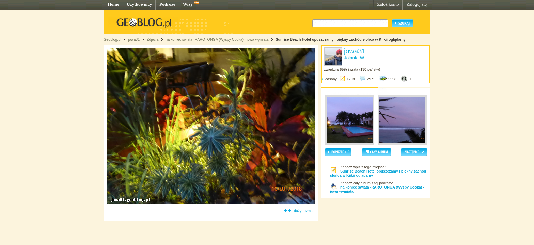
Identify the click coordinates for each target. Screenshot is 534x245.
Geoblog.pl (112, 39)
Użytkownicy (139, 4)
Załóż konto (388, 4)
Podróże (167, 4)
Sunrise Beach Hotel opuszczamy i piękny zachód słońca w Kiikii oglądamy (340, 39)
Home (113, 4)
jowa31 (134, 39)
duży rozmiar (304, 211)
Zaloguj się (416, 4)
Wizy (188, 4)
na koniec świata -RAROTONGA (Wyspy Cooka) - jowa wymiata (217, 39)
